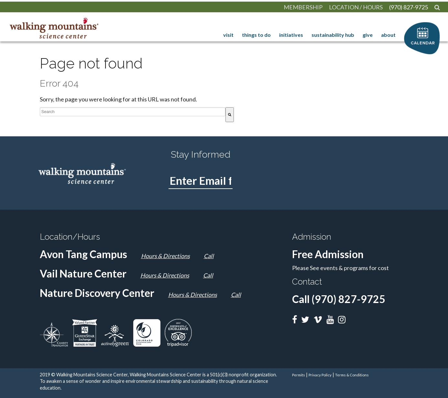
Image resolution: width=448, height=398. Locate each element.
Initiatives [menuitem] (292, 34)
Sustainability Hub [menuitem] (333, 34)
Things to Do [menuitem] (257, 34)
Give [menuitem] (369, 34)
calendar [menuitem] (422, 34)
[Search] (229, 114)
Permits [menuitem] (298, 375)
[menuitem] (437, 7)
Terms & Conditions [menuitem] (352, 375)
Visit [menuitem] (229, 34)
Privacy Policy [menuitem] (320, 375)
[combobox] (132, 111)
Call (209, 255)
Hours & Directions (165, 255)
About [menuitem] (389, 34)
